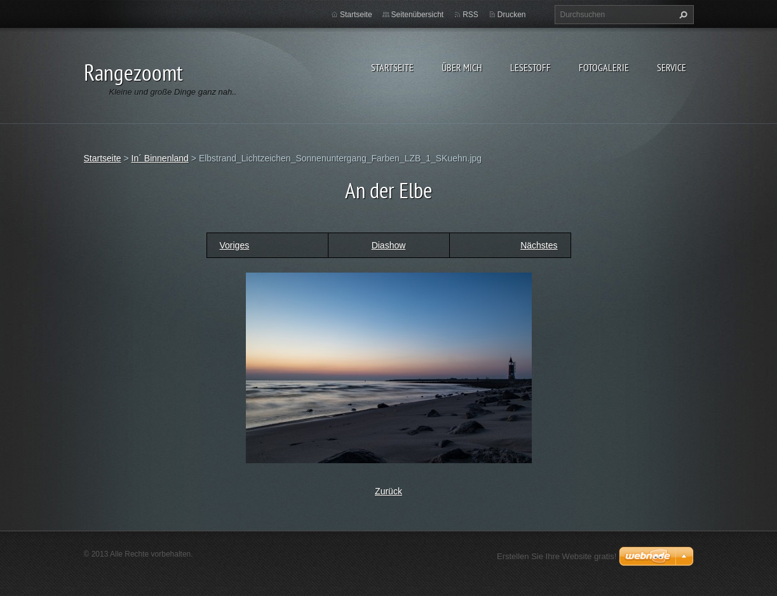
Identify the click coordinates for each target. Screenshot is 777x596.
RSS (470, 14)
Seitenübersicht (417, 14)
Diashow (389, 245)
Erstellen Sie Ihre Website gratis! (556, 556)
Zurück (388, 491)
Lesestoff (530, 67)
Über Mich (462, 67)
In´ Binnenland (160, 158)
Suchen (681, 14)
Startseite (392, 67)
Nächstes (538, 245)
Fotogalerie (604, 67)
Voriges (235, 245)
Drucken (511, 14)
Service (671, 67)
